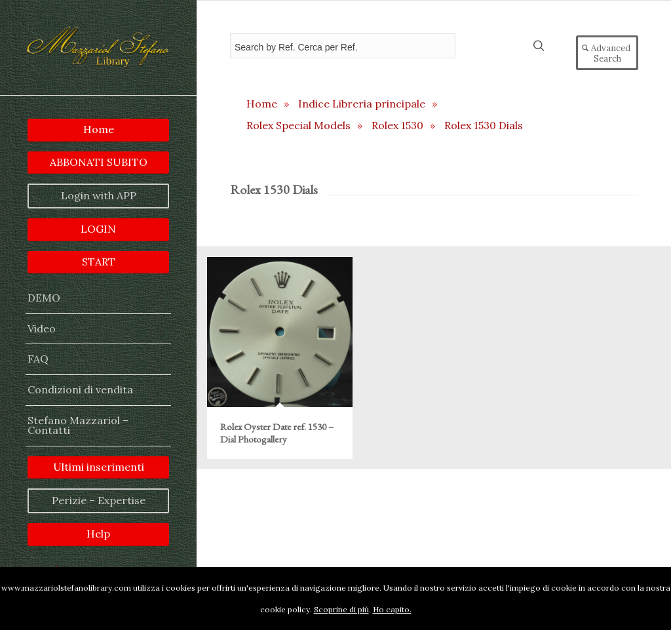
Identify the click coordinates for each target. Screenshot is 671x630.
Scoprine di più (341, 609)
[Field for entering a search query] (342, 45)
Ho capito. (392, 609)
